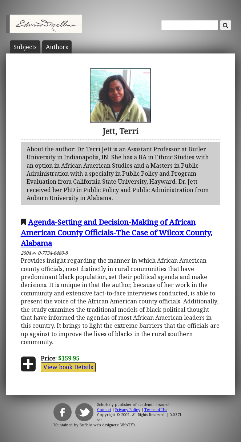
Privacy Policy (127, 409)
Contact (104, 409)
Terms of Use (155, 409)
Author (57, 47)
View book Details (68, 367)
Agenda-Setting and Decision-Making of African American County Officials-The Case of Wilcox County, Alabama (116, 232)
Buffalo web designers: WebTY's (107, 424)
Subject (25, 47)
